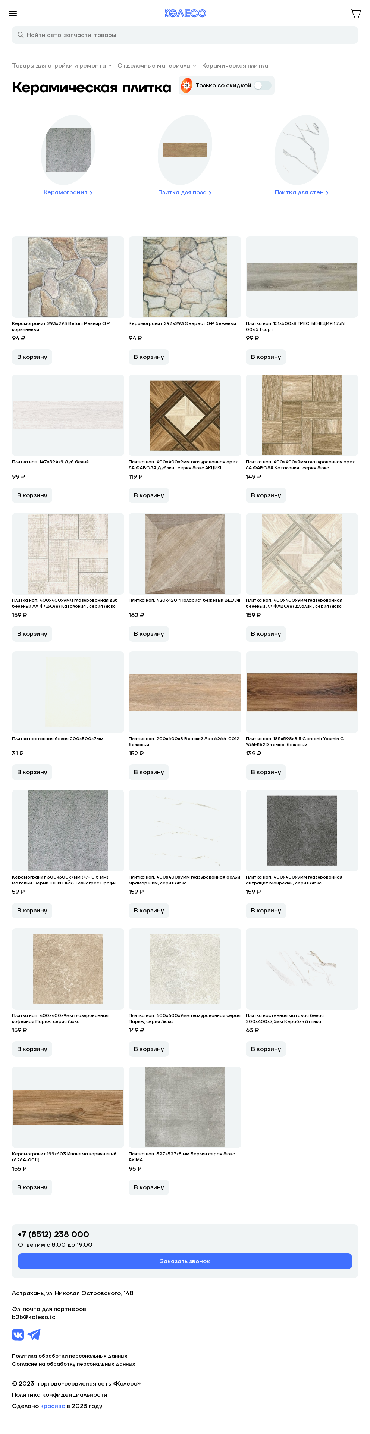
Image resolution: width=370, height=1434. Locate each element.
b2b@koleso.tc (33, 1317)
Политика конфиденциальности (59, 1395)
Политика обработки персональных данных (69, 1356)
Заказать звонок (185, 1261)
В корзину (32, 357)
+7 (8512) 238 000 (53, 1235)
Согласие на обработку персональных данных (73, 1364)
